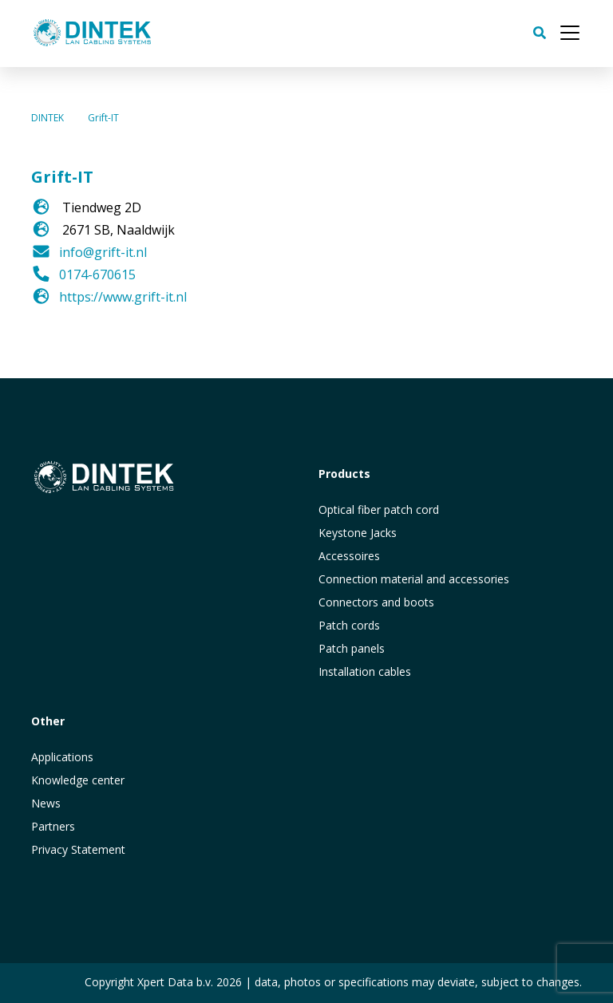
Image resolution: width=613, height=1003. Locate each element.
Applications (62, 756)
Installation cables (364, 671)
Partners (53, 826)
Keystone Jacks (357, 532)
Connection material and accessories (413, 578)
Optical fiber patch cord (378, 509)
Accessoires (349, 555)
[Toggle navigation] (570, 33)
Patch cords (349, 625)
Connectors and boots (376, 602)
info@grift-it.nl (103, 252)
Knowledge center (78, 780)
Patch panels (351, 648)
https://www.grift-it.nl (123, 297)
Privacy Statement (78, 849)
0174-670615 (97, 274)
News (46, 803)
